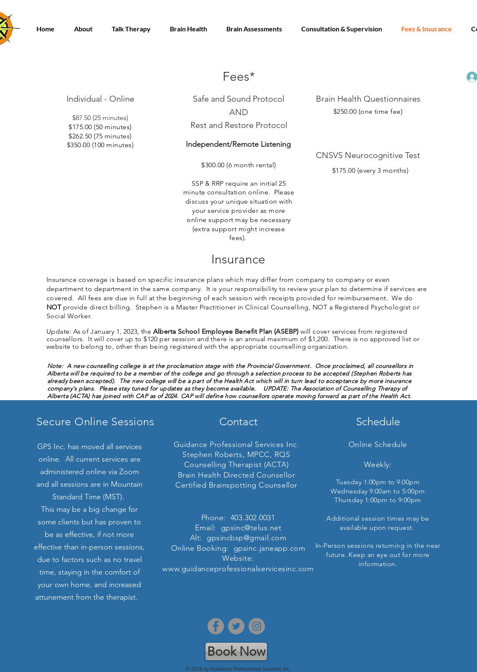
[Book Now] (236, 651)
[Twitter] (236, 626)
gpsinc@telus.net (251, 527)
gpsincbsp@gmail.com (246, 537)
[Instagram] (257, 626)
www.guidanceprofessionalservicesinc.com (237, 568)
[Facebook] (216, 626)
